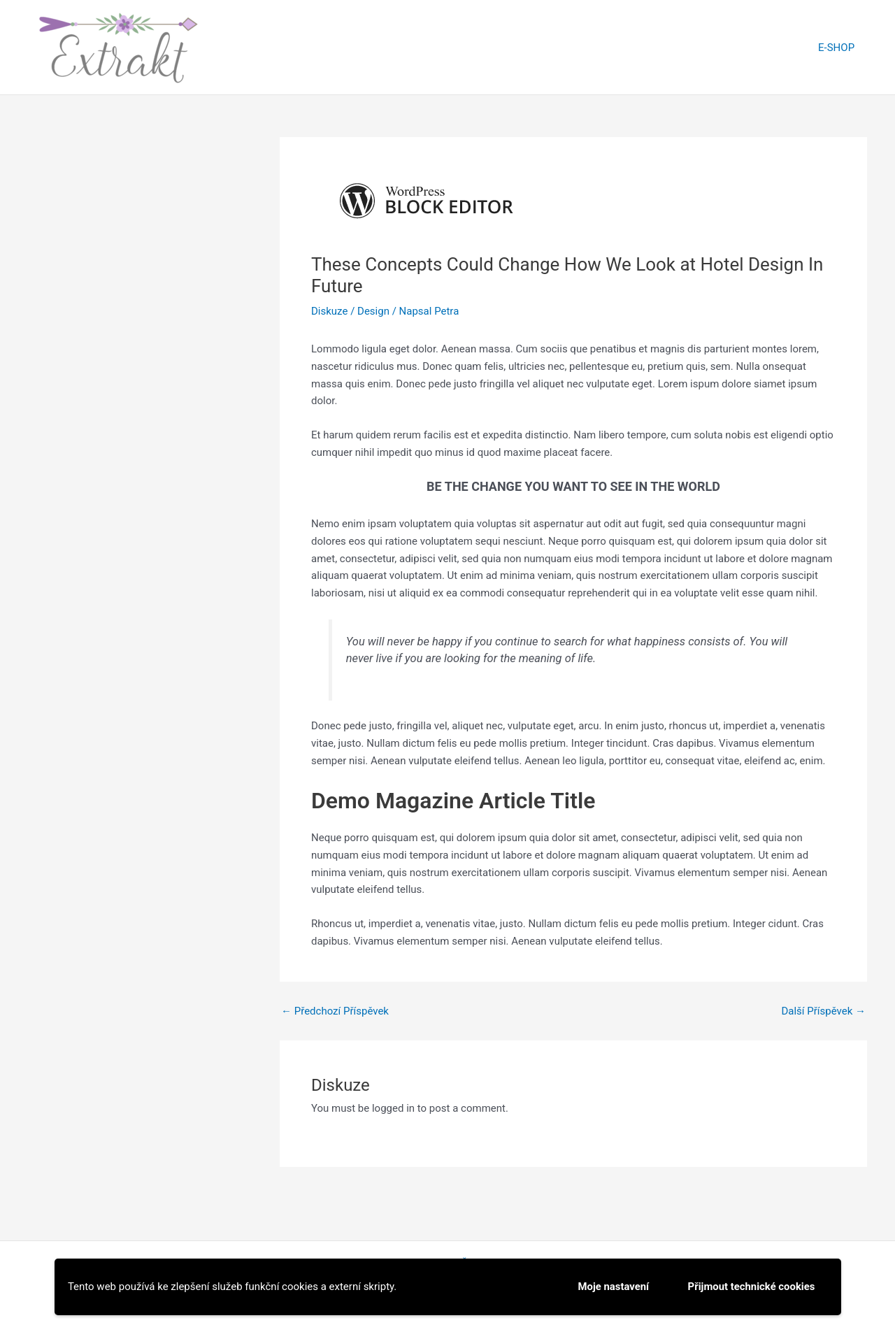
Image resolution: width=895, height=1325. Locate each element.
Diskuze (329, 311)
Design (373, 311)
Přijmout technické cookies (751, 1286)
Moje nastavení (611, 1286)
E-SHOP (838, 47)
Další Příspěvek (823, 1011)
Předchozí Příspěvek (335, 1011)
